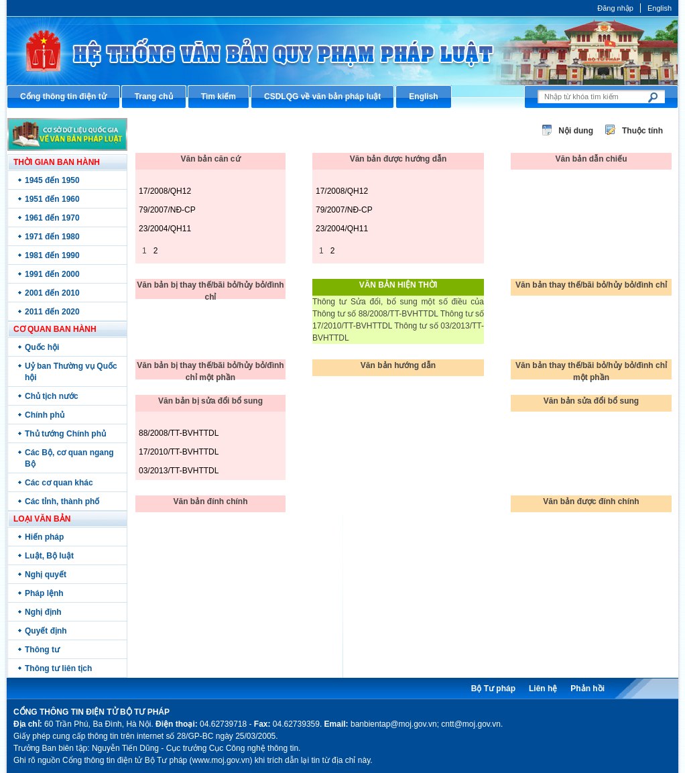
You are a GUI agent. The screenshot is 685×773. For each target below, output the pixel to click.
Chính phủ (44, 415)
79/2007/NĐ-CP (167, 210)
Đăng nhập (615, 8)
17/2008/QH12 (165, 191)
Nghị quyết (45, 574)
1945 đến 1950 (52, 180)
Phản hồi (587, 688)
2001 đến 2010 (52, 293)
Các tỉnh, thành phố (62, 501)
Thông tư (42, 649)
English (659, 8)
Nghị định (43, 612)
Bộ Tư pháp (493, 688)
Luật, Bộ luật (49, 555)
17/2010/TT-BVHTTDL (179, 452)
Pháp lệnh (44, 593)
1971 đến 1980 (52, 236)
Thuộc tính (642, 130)
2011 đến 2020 (52, 311)
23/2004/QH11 (165, 228)
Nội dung (575, 130)
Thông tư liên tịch (58, 668)
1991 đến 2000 (52, 274)
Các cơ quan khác (59, 482)
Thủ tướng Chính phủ (65, 433)
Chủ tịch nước (51, 396)
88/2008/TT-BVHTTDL (179, 433)
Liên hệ (543, 688)
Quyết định (46, 631)
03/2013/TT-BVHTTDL (179, 470)
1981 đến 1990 (52, 255)
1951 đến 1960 (52, 199)
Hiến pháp (44, 537)
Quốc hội (42, 347)
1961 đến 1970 (52, 218)
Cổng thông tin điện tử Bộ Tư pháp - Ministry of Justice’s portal (342, 50)
